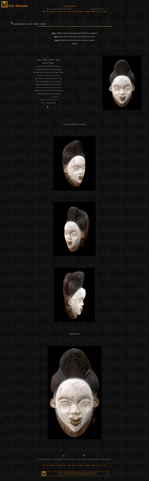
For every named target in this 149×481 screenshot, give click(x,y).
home (44, 11)
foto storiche (59, 11)
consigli (64, 11)
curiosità (74, 11)
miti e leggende (80, 11)
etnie (47, 11)
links (98, 11)
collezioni (93, 11)
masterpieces (87, 11)
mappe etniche (53, 11)
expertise (69, 11)
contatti (104, 11)
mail (101, 11)
